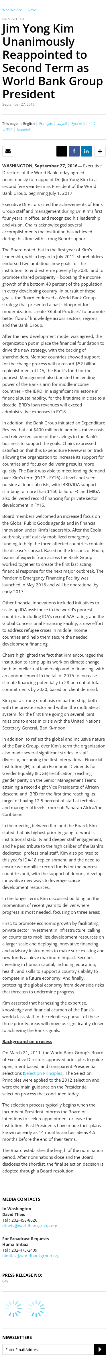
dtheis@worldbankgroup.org (29, 1225)
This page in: (12, 123)
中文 (92, 123)
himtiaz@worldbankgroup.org (31, 1255)
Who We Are (12, 9)
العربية (62, 123)
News (32, 9)
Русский (78, 123)
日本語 (7, 129)
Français (46, 123)
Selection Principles (43, 1073)
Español (23, 129)
